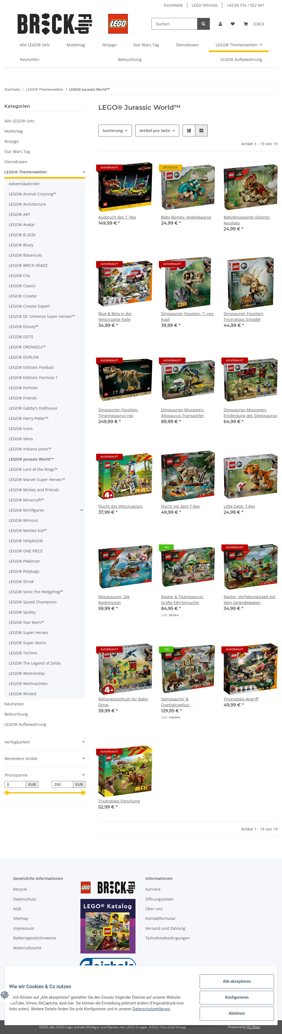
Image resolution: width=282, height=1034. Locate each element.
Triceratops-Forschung (119, 801)
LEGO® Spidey (22, 612)
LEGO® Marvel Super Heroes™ (37, 479)
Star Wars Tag (17, 151)
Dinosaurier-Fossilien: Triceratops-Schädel (244, 316)
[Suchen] (174, 24)
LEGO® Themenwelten (25, 171)
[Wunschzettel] (232, 23)
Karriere (153, 889)
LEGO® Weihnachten (28, 683)
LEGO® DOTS (21, 336)
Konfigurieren (232, 1000)
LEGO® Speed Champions (33, 602)
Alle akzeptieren (232, 986)
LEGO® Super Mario (27, 642)
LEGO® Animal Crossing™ (32, 194)
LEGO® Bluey (21, 245)
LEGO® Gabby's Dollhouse (33, 408)
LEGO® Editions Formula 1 (33, 377)
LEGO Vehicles (205, 5)
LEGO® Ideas (21, 438)
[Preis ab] (15, 784)
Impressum (23, 928)
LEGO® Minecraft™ (26, 500)
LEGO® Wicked (22, 693)
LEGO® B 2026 (22, 234)
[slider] (6, 793)
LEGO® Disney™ (24, 326)
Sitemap (20, 918)
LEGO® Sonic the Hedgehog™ (36, 591)
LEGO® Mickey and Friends (34, 489)
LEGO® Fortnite (23, 387)
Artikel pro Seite (155, 130)
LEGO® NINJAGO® (26, 540)
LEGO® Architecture (27, 204)
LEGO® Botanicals (25, 255)
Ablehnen (232, 1014)
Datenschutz (24, 899)
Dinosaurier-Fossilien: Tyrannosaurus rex (118, 412)
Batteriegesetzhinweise (34, 938)
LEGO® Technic (23, 653)
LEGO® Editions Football (31, 367)
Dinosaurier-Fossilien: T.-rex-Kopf (187, 316)
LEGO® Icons (21, 428)
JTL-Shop (253, 1027)
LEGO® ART (19, 214)
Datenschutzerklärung (32, 1014)
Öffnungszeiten (159, 899)
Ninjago (11, 141)
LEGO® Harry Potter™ (28, 418)
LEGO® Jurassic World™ (31, 459)
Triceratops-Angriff (241, 699)
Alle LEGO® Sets (19, 120)
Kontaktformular (160, 918)
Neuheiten (14, 704)
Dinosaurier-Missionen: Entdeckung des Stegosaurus (250, 412)
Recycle (20, 889)
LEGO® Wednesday (27, 673)
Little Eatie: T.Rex (239, 506)
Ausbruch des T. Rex (117, 217)
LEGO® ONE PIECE (26, 551)
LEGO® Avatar (22, 224)
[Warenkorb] (254, 23)
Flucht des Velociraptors (120, 506)
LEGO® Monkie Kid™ (28, 530)
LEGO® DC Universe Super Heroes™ (42, 316)
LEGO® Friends (23, 398)
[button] (220, 23)
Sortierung (113, 130)
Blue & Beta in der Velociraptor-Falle (115, 316)
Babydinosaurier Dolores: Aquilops (247, 219)
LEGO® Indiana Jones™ (30, 449)
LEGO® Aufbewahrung (25, 724)
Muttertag (13, 131)
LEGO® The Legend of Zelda (35, 663)
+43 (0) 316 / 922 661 (245, 5)
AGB (17, 908)
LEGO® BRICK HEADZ (28, 265)
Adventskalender (24, 183)
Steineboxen (15, 161)
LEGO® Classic (22, 285)
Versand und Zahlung (165, 928)
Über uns (153, 908)
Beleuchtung (16, 714)
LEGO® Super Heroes (28, 632)
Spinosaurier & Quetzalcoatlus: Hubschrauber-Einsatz (181, 702)
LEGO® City (19, 275)
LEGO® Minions (23, 520)
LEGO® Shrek (21, 581)
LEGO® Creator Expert (29, 306)
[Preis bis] (62, 784)
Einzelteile (173, 5)
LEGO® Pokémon (24, 561)
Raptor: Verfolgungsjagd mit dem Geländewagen (249, 599)
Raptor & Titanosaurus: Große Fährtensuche (182, 599)
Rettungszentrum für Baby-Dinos (123, 701)
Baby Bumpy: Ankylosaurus (186, 217)
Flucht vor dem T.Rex (180, 506)
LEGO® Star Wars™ (26, 622)
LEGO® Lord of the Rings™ (33, 469)
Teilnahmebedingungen (167, 938)
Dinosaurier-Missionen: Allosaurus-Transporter (182, 412)
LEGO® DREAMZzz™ (27, 347)
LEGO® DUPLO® (24, 357)
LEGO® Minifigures (26, 510)
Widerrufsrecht (27, 947)
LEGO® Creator (23, 296)
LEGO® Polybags (24, 571)
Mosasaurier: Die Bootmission (114, 599)
